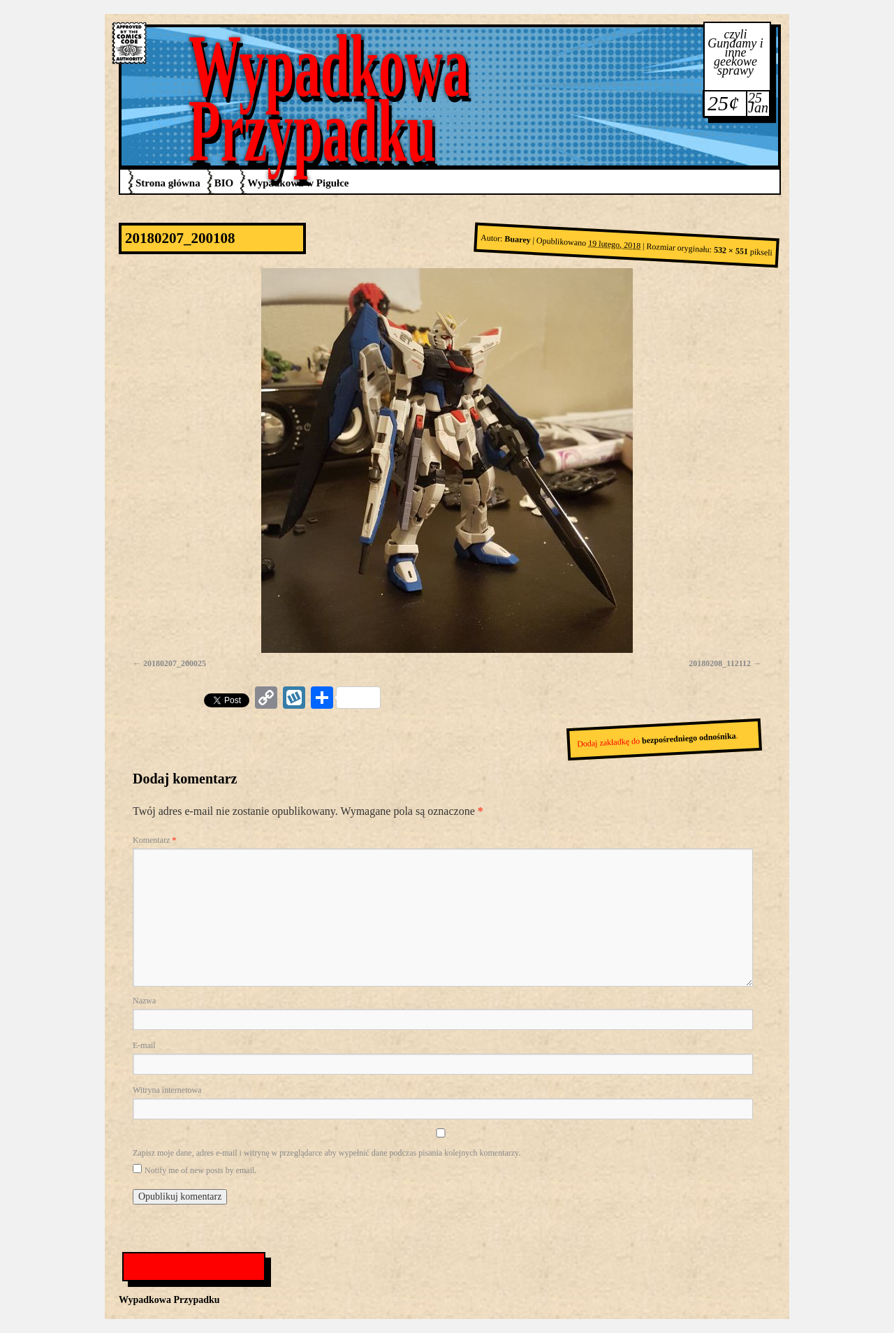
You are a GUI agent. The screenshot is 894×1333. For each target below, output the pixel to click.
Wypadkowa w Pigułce (298, 183)
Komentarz (154, 840)
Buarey (517, 239)
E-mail (144, 1045)
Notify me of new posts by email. (200, 1170)
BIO (224, 183)
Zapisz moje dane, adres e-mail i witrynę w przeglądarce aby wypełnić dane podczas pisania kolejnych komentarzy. (326, 1153)
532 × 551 (731, 251)
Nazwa (144, 1001)
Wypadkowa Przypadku (329, 98)
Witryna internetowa (167, 1090)
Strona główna (167, 183)
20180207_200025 (174, 663)
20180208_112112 (720, 663)
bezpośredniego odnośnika (689, 738)
